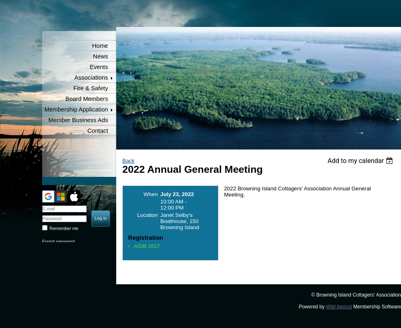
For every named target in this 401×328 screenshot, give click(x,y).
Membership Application (76, 109)
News (100, 56)
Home (100, 45)
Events (99, 67)
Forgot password (58, 241)
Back (128, 161)
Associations (91, 77)
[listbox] (361, 161)
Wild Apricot (339, 307)
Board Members (86, 99)
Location (147, 215)
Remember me (64, 228)
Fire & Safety (90, 88)
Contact (97, 130)
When (151, 194)
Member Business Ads (78, 120)
